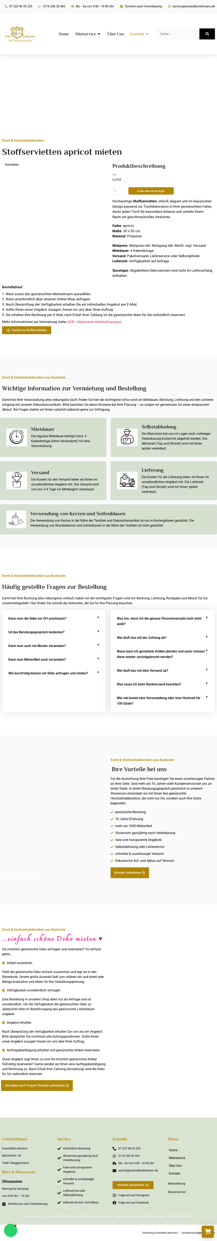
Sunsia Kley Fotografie (22, 876)
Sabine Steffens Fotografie (191, 1089)
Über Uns (175, 1166)
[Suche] (207, 33)
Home (173, 1150)
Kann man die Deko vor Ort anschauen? (37, 618)
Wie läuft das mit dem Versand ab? (142, 671)
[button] (54, 618)
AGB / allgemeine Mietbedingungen (94, 322)
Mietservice (177, 1158)
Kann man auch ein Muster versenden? (37, 646)
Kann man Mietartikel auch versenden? (37, 659)
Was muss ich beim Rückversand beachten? (149, 684)
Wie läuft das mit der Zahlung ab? (141, 638)
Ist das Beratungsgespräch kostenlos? (36, 632)
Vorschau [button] (11, 164)
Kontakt (174, 1173)
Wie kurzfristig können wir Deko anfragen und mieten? (48, 673)
